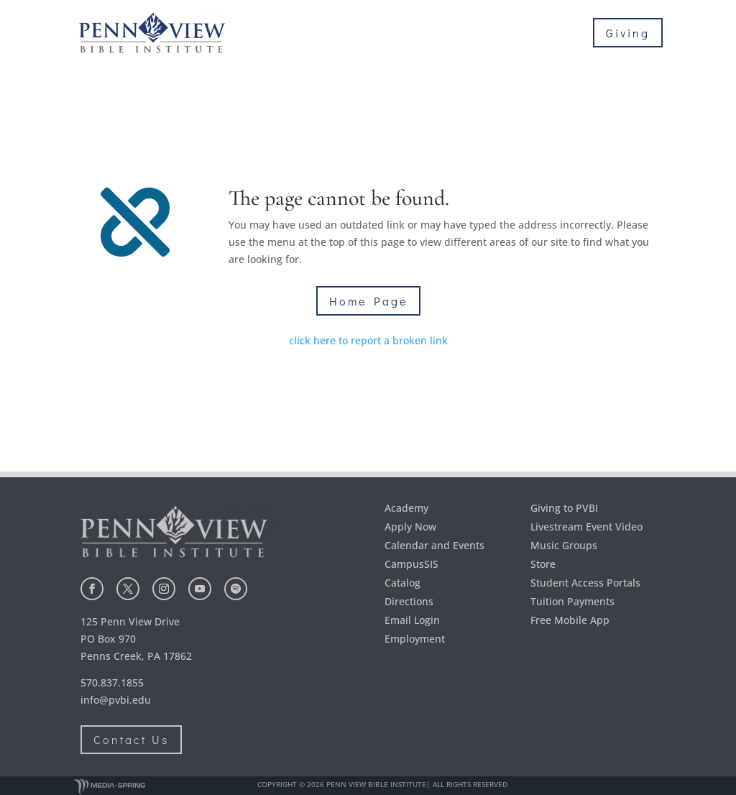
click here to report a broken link (368, 340)
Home (344, 22)
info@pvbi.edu (115, 700)
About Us (402, 22)
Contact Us (131, 739)
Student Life (576, 44)
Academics (581, 22)
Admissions (490, 22)
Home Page (368, 300)
